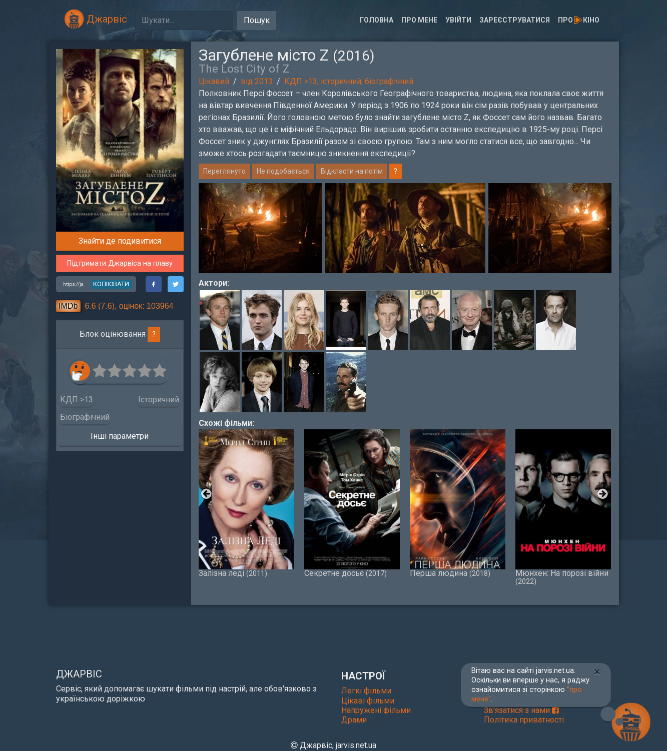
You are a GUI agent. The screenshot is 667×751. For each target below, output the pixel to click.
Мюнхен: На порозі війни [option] (563, 507)
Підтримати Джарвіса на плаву (120, 263)
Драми (354, 719)
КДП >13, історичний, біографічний (348, 81)
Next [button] (606, 228)
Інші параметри (120, 436)
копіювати (111, 284)
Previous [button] (204, 228)
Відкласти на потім (352, 171)
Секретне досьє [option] (352, 503)
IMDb (68, 306)
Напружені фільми (376, 710)
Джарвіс (95, 19)
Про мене (419, 20)
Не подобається (283, 171)
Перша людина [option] (457, 503)
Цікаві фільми (367, 700)
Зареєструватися (514, 20)
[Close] (597, 672)
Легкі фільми (366, 690)
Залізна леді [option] (246, 503)
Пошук (257, 20)
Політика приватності (524, 719)
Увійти (458, 20)
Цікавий (214, 81)
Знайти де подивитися (120, 241)
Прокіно (578, 20)
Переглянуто (224, 171)
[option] (405, 228)
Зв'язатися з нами (521, 710)
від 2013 (257, 81)
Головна (376, 20)
